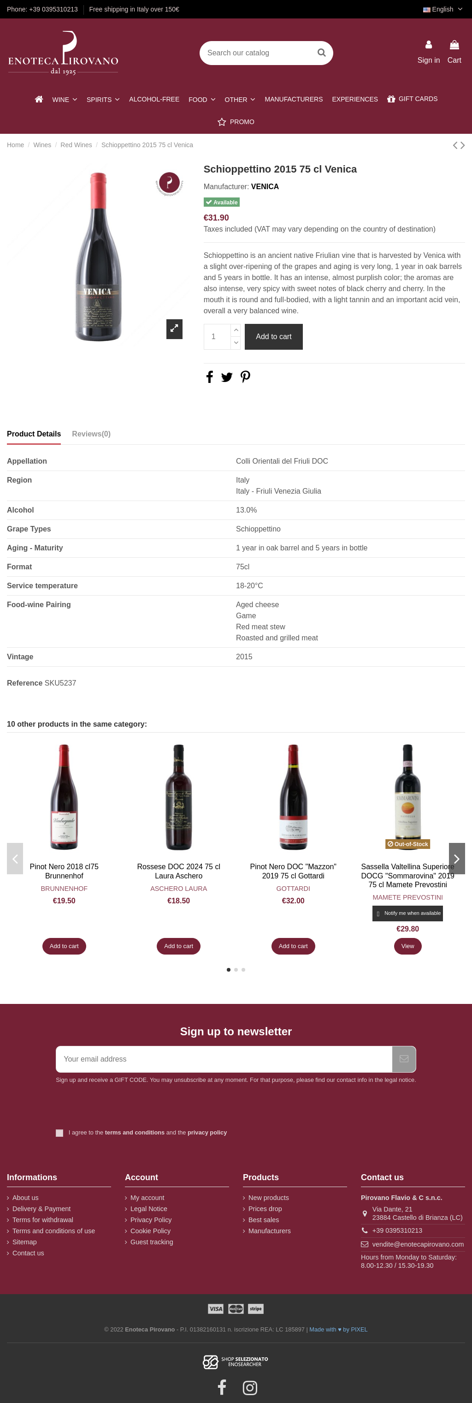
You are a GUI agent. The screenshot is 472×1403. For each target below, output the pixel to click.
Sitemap (24, 1242)
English (444, 9)
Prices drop (265, 1208)
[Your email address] (224, 1059)
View (407, 946)
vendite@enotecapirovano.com (418, 1244)
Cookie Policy (150, 1231)
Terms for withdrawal (42, 1220)
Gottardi (293, 888)
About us (25, 1197)
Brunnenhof (64, 888)
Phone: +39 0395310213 (43, 9)
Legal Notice (148, 1208)
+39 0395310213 (397, 1230)
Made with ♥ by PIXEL (338, 1329)
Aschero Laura (178, 888)
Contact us (28, 1253)
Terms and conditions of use (53, 1231)
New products (268, 1197)
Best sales (263, 1220)
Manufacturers (269, 1231)
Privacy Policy (151, 1220)
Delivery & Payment (41, 1208)
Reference (24, 683)
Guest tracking (151, 1242)
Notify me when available (408, 914)
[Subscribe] (404, 1059)
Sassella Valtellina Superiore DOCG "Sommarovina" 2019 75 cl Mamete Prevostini (407, 875)
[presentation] (133, 1107)
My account (147, 1197)
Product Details (34, 434)
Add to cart (273, 336)
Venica (265, 187)
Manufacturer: (226, 187)
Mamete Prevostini (407, 897)
